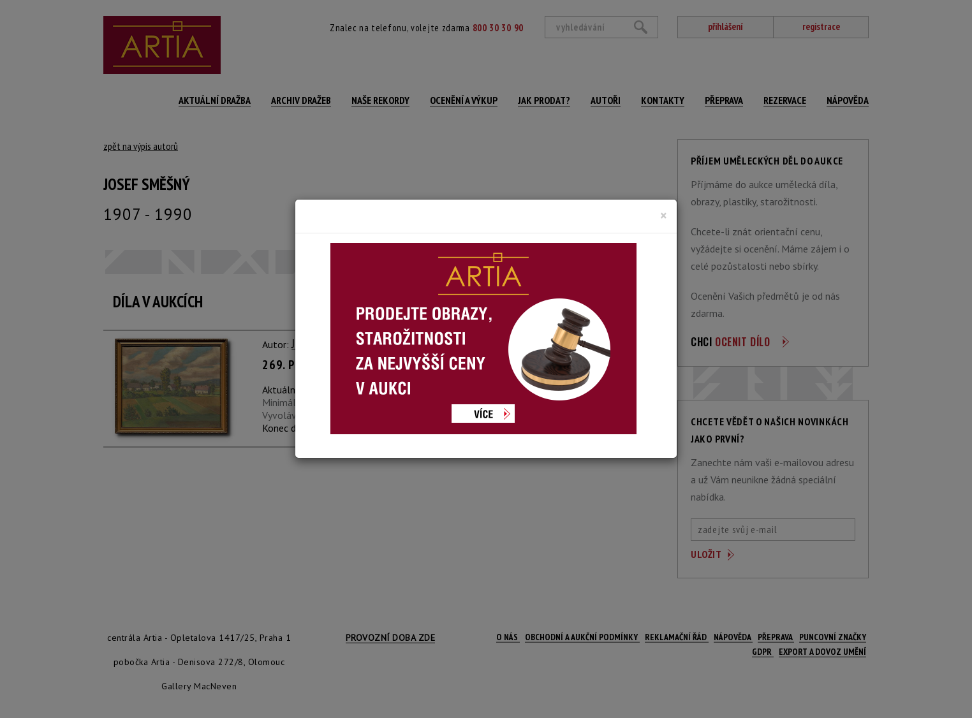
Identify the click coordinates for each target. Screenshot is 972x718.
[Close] (663, 215)
